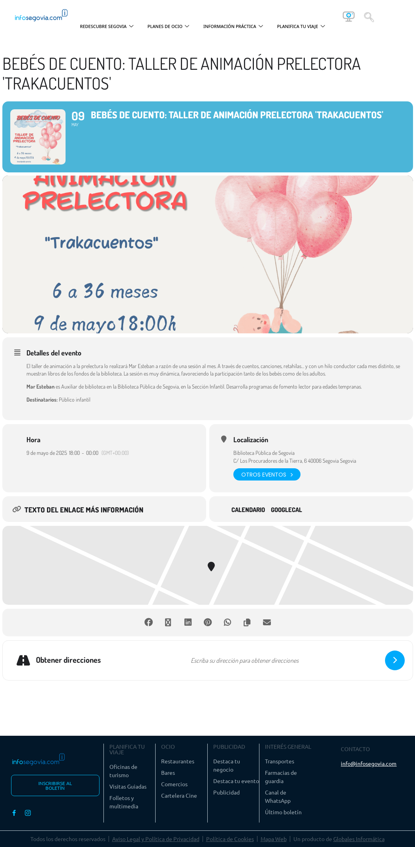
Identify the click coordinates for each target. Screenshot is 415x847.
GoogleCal (286, 510)
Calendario (248, 510)
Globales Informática (359, 838)
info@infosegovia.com (368, 763)
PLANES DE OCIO (169, 26)
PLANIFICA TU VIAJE (301, 26)
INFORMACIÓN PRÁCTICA (233, 26)
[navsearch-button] (369, 16)
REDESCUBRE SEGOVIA (106, 26)
